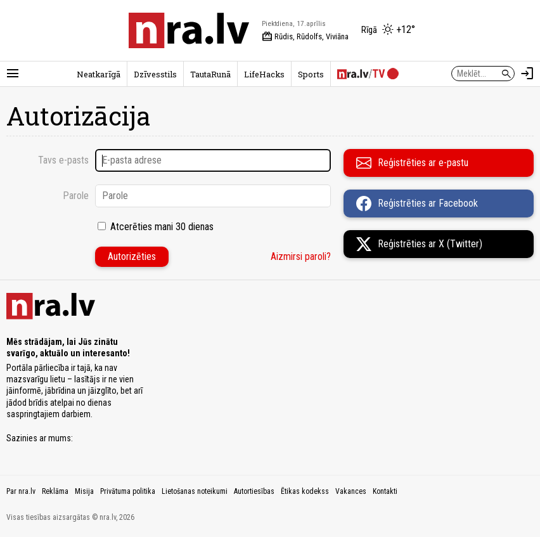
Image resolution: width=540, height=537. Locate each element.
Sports (311, 74)
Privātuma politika (127, 491)
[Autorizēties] (527, 73)
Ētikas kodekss (305, 491)
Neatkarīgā (98, 74)
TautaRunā (210, 74)
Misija (84, 491)
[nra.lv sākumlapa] (189, 30)
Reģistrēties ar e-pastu (412, 163)
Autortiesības (254, 491)
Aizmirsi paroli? (301, 256)
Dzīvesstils (155, 74)
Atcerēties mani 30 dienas (162, 227)
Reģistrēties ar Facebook (417, 203)
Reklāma (55, 491)
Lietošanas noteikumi (195, 491)
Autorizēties (132, 256)
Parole (76, 196)
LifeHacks (264, 74)
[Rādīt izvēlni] (12, 73)
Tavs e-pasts (63, 160)
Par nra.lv (20, 491)
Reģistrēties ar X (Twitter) (419, 244)
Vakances (350, 491)
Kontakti (385, 491)
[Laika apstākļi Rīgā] (388, 30)
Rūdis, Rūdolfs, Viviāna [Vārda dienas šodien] (305, 36)
